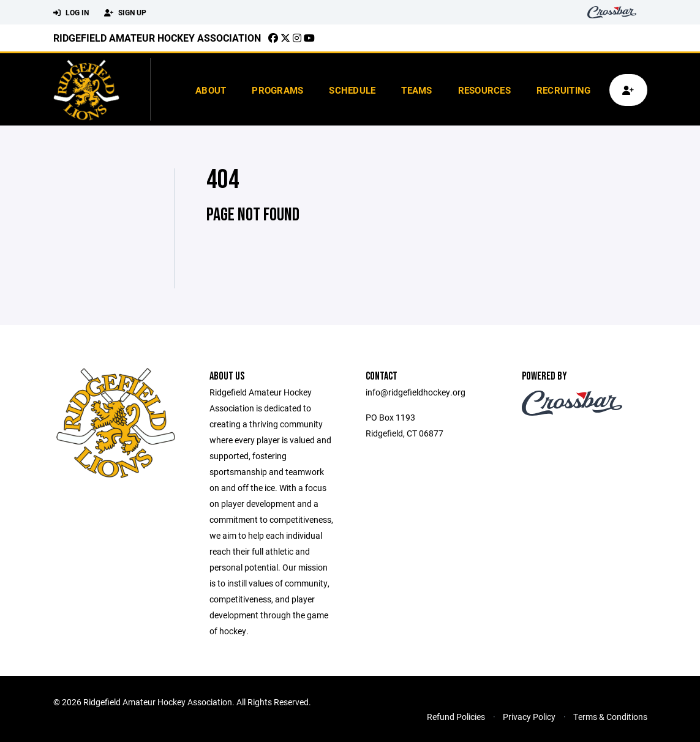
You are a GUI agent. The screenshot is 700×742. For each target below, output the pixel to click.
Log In (71, 12)
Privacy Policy (529, 716)
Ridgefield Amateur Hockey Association (157, 37)
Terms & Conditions (610, 716)
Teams (416, 90)
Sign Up (125, 12)
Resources (484, 90)
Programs (277, 90)
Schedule (352, 90)
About (210, 90)
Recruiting (563, 90)
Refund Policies (456, 716)
